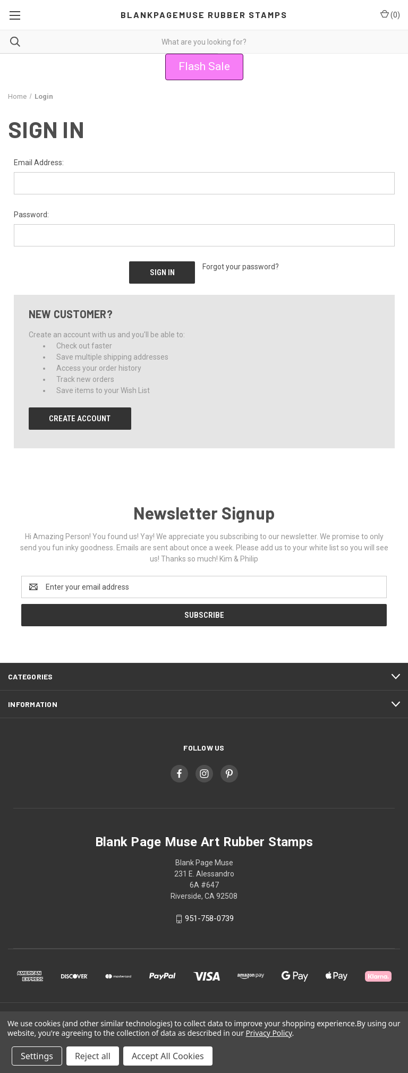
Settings (37, 1056)
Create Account (79, 418)
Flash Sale (204, 66)
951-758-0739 (209, 918)
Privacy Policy (268, 1033)
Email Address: (39, 162)
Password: (31, 214)
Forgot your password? (240, 266)
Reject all (92, 1056)
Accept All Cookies (168, 1056)
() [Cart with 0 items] (390, 14)
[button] (204, 67)
